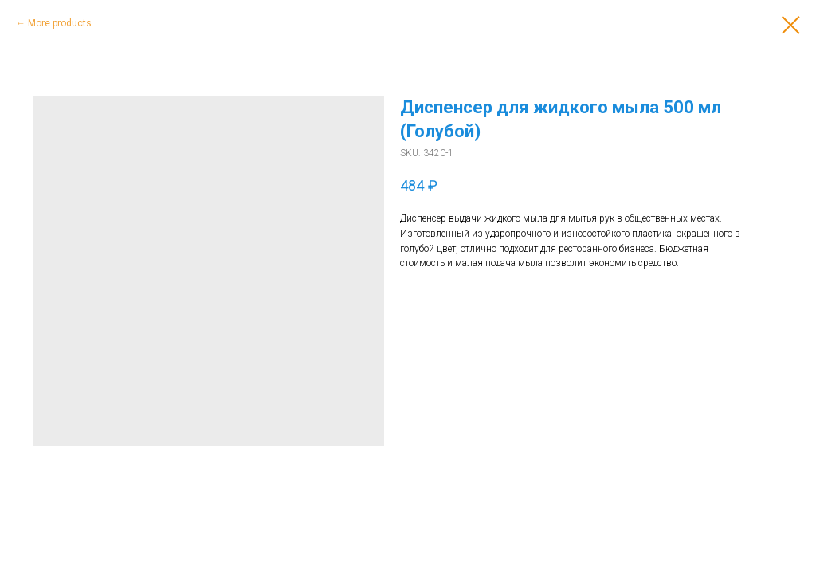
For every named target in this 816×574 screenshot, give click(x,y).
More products (60, 23)
